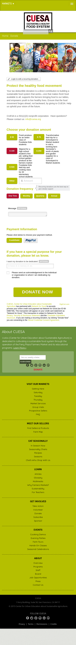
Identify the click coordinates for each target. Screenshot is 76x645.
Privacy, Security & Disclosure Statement (23, 315)
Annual (54, 196)
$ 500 (12, 167)
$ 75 (39, 137)
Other (12, 181)
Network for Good (39, 306)
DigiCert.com (64, 304)
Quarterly (40, 196)
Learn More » (19, 348)
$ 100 (12, 151)
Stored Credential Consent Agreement (43, 320)
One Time (13, 196)
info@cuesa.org (33, 119)
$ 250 (39, 151)
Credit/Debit (14, 240)
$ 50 (12, 137)
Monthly (26, 196)
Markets (7, 3)
